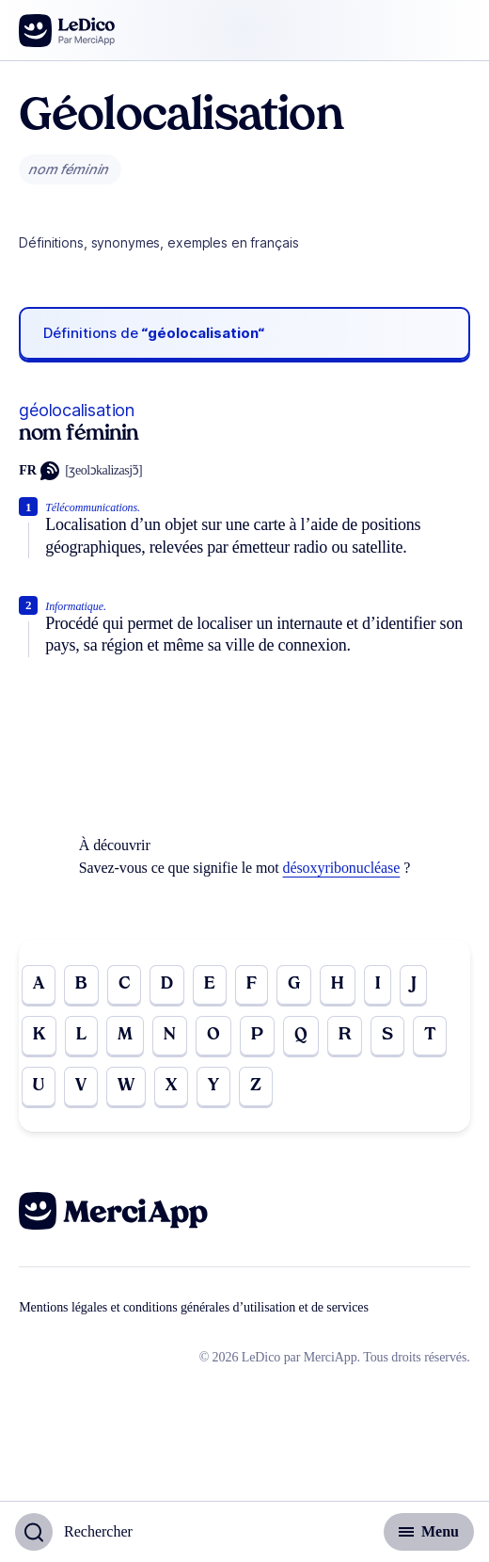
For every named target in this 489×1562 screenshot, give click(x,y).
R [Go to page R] (345, 1035)
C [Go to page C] (124, 984)
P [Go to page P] (257, 1035)
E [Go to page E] (209, 984)
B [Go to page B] (81, 984)
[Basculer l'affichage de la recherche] (74, 1532)
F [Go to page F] (251, 984)
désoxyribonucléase (342, 868)
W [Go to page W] (126, 1086)
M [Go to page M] (125, 1035)
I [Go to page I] (377, 984)
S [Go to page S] (387, 1035)
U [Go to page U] (38, 1086)
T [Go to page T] (430, 1035)
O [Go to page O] (213, 1035)
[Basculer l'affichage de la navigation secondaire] (429, 1532)
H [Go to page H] (337, 984)
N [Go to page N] (170, 1035)
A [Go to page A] (38, 984)
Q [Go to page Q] (301, 1035)
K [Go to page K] (39, 1035)
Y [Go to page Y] (213, 1086)
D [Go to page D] (167, 984)
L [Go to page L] (81, 1035)
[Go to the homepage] (67, 30)
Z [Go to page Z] (255, 1086)
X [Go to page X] (171, 1086)
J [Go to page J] (414, 984)
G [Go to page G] (294, 984)
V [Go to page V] (81, 1086)
